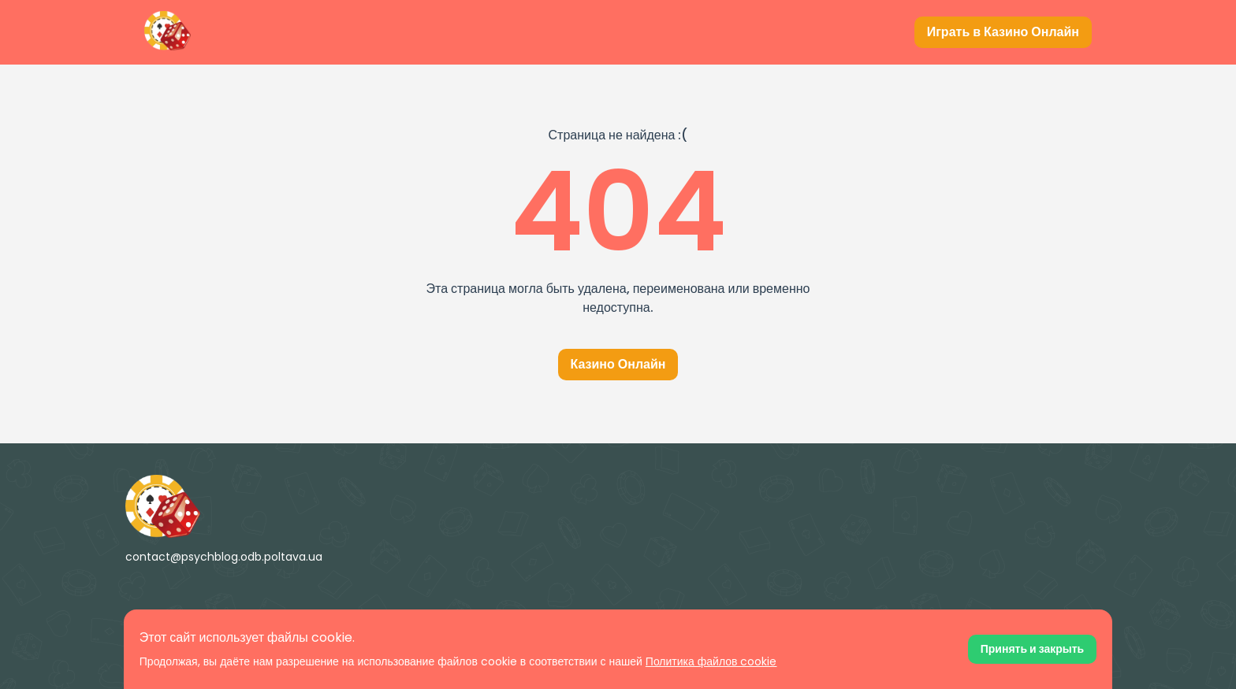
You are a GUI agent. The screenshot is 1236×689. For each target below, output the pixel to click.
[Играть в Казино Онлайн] (1003, 32)
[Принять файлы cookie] (1032, 649)
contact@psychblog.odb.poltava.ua (223, 557)
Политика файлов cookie (711, 661)
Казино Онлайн (618, 364)
